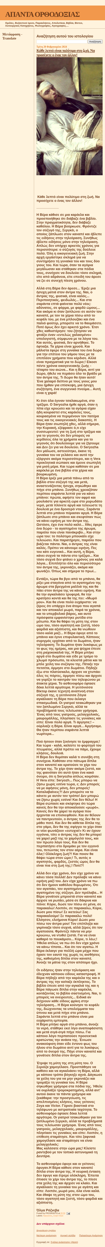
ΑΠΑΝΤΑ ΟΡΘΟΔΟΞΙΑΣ (42, 14)
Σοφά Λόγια (58, 1216)
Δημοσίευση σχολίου (46, 1230)
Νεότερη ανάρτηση (46, 1235)
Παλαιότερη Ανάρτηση (91, 1235)
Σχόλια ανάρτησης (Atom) (64, 1242)
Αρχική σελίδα (67, 1235)
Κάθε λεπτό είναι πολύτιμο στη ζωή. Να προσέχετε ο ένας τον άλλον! (65, 52)
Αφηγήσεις (47, 1216)
